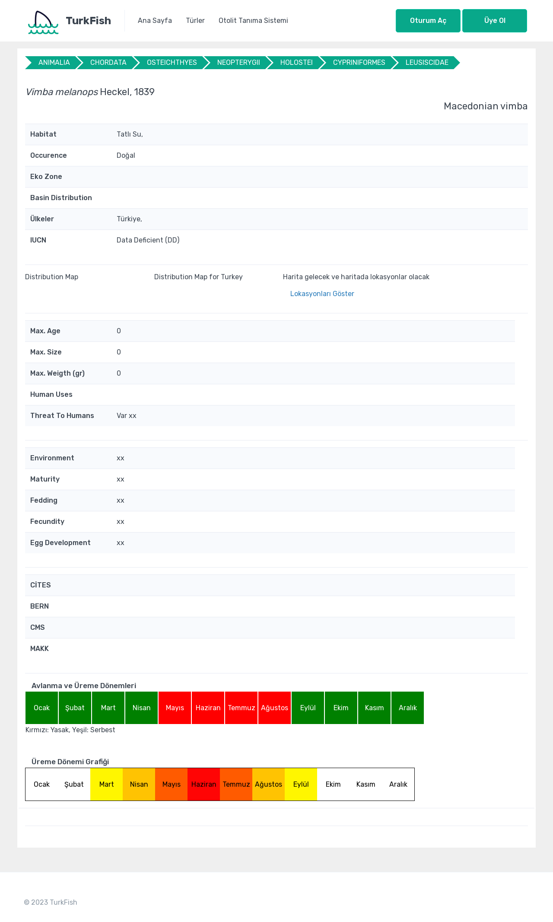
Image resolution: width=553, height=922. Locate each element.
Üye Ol (494, 20)
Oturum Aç (428, 20)
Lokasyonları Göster (322, 294)
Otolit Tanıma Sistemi (253, 20)
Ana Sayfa (155, 20)
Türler (195, 20)
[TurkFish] (75, 21)
